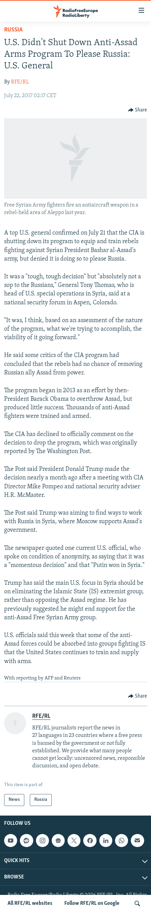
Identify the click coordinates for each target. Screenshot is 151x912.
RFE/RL (20, 82)
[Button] (137, 110)
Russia (13, 30)
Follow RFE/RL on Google (91, 903)
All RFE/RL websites (30, 903)
